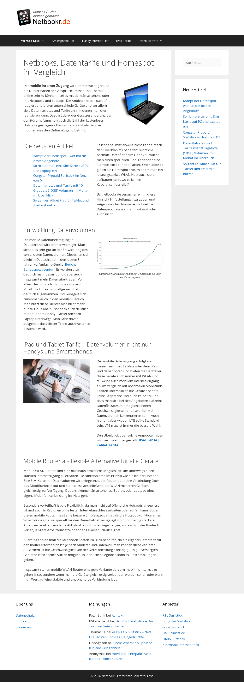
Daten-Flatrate (152, 40)
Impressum (24, 627)
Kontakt (21, 621)
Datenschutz (25, 615)
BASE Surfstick (174, 633)
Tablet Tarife (107, 445)
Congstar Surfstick (176, 621)
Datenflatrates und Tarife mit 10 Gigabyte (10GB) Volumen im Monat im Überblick (60, 190)
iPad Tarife (123, 41)
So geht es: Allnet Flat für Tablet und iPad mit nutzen (202, 169)
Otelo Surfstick (174, 639)
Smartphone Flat (63, 41)
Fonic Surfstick (174, 627)
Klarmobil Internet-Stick (181, 645)
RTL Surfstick (172, 615)
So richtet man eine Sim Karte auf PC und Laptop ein (202, 121)
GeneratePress (143, 676)
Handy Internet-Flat (95, 41)
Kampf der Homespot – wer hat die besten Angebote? (201, 106)
